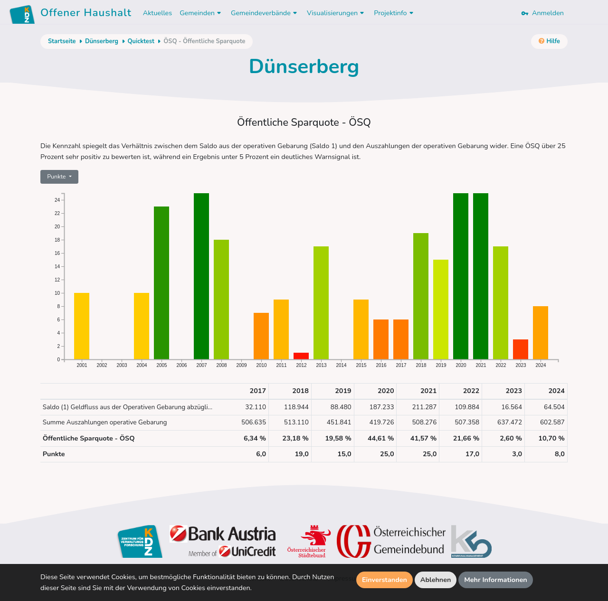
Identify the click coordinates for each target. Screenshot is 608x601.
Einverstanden (384, 579)
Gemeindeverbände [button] (265, 13)
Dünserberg (101, 41)
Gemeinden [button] (201, 13)
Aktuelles (157, 13)
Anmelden (542, 13)
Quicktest (141, 41)
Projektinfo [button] (394, 13)
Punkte (57, 176)
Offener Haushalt (86, 14)
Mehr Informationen (495, 579)
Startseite (62, 41)
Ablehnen (435, 579)
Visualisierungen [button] (336, 13)
